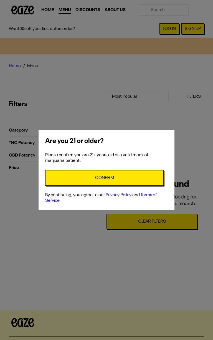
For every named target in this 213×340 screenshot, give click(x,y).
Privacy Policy (118, 195)
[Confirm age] (104, 178)
